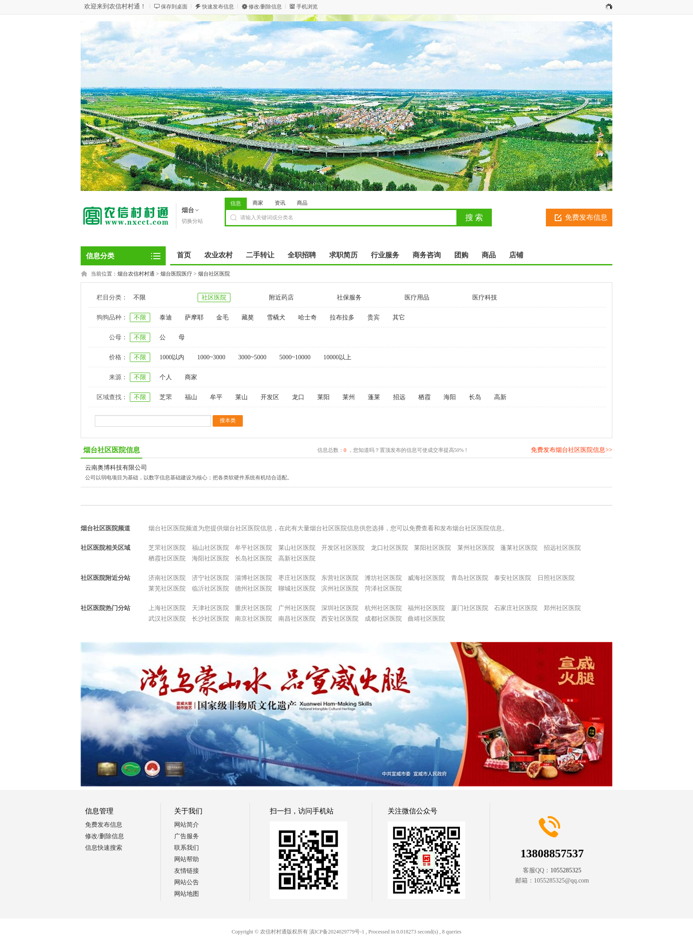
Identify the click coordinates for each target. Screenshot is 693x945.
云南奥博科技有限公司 (116, 467)
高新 (500, 397)
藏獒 (247, 317)
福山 (191, 397)
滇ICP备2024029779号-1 (337, 932)
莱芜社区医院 (167, 588)
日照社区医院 (556, 578)
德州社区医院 (253, 588)
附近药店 (281, 297)
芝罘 (166, 397)
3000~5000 (252, 357)
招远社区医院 (562, 547)
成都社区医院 (383, 618)
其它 (399, 317)
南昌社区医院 (296, 618)
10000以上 (337, 357)
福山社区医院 (210, 547)
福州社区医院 (426, 608)
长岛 (475, 397)
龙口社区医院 (389, 547)
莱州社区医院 (475, 547)
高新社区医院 (296, 558)
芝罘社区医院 (167, 547)
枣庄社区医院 (296, 578)
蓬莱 (374, 397)
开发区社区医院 (343, 547)
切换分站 (192, 221)
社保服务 (349, 297)
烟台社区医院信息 (111, 450)
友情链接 (186, 870)
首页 (184, 255)
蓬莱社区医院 (518, 547)
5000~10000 (295, 357)
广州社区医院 (296, 608)
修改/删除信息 (265, 7)
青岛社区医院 (469, 578)
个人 (166, 377)
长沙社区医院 (210, 618)
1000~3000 (211, 357)
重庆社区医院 (253, 608)
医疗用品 (417, 297)
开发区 (270, 397)
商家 (258, 203)
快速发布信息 (218, 7)
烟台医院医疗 (176, 274)
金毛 (222, 317)
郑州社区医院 (562, 608)
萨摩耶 (194, 317)
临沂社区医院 (210, 588)
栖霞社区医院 (167, 558)
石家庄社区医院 (515, 608)
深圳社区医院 (339, 608)
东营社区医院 (339, 578)
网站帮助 (186, 859)
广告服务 (186, 836)
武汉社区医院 (167, 618)
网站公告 (186, 882)
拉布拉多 (342, 317)
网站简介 (186, 824)
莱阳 (323, 397)
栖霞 (424, 397)
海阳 (450, 397)
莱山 (241, 397)
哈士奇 (307, 317)
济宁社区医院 (210, 578)
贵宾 (373, 317)
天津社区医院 (210, 608)
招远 (399, 397)
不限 (139, 297)
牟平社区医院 (253, 547)
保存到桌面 (174, 7)
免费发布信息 (586, 217)
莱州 (349, 397)
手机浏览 (307, 7)
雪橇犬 (276, 317)
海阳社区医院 (210, 558)
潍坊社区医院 (383, 578)
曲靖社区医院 (426, 618)
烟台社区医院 (214, 274)
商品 (302, 203)
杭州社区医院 (383, 608)
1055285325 (565, 870)
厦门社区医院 (469, 608)
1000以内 (172, 357)
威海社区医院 (426, 578)
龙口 (298, 397)
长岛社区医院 (253, 558)
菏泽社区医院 (383, 588)
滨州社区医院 (339, 588)
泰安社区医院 (512, 578)
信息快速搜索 (103, 847)
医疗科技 (484, 297)
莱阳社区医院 (432, 547)
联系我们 (186, 847)
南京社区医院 (253, 618)
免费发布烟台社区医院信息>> (571, 450)
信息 (235, 203)
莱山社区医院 (296, 547)
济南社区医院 (167, 578)
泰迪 (166, 317)
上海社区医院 (167, 608)
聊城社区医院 (296, 588)
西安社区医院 (339, 618)
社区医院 (214, 297)
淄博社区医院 (253, 578)
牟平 (216, 397)
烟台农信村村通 (136, 274)
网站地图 (186, 894)
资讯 (280, 203)
